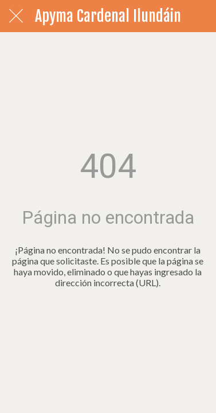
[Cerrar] (16, 16)
